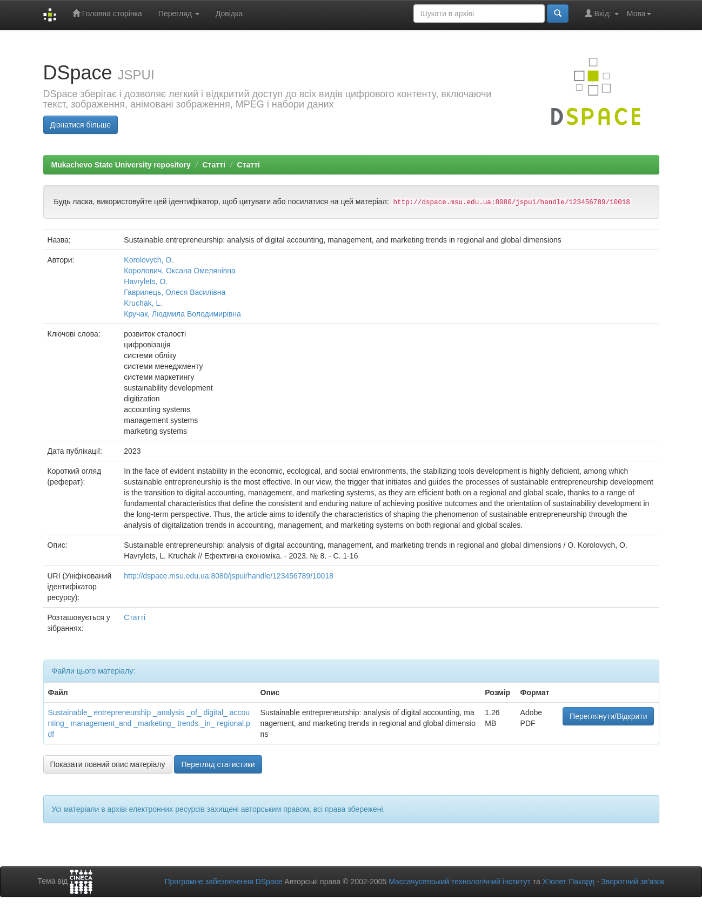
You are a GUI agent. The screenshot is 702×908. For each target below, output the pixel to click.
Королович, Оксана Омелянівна (179, 270)
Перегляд (178, 13)
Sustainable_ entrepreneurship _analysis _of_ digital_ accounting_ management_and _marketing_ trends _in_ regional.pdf (149, 723)
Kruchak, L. (143, 303)
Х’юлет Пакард (568, 881)
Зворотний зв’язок (632, 881)
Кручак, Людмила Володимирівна (182, 314)
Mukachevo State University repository (121, 164)
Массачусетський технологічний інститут (460, 881)
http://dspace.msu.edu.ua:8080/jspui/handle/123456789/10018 (228, 575)
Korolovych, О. (148, 259)
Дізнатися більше (80, 124)
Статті (213, 164)
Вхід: (602, 13)
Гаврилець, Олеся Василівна (174, 292)
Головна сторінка (107, 13)
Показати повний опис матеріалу (107, 764)
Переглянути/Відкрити (608, 716)
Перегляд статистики (218, 764)
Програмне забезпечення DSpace (223, 881)
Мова (639, 13)
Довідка (229, 13)
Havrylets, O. (146, 281)
